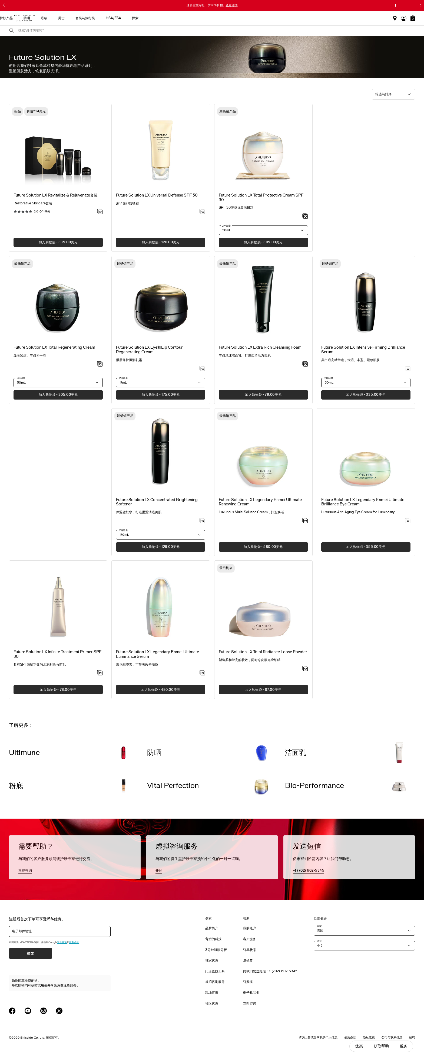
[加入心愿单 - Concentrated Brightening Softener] (202, 521)
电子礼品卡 (251, 993)
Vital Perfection (173, 786)
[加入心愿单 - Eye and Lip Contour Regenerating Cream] (202, 369)
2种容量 (226, 225)
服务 (404, 1046)
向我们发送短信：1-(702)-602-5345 (270, 971)
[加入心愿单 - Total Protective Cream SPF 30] (305, 216)
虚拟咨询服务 (215, 982)
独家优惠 (211, 960)
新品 (171, 18)
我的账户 (249, 928)
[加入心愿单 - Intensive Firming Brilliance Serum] (407, 369)
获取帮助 (381, 1046)
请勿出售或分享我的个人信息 (318, 1037)
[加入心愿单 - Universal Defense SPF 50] (202, 212)
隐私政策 (62, 942)
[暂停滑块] (395, 5)
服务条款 (74, 942)
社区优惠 (211, 1003)
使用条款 (350, 1037)
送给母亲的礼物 (118, 18)
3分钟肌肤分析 (216, 950)
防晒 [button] (212, 18)
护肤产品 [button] (191, 18)
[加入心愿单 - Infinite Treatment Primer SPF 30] (100, 673)
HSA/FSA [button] (298, 18)
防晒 (154, 753)
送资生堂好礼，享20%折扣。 (212, 5)
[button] (412, 18)
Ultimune (24, 753)
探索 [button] (320, 18)
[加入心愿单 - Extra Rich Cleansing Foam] (305, 364)
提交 (30, 953)
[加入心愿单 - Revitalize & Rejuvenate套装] (100, 212)
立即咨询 (25, 870)
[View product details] (58, 148)
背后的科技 (213, 939)
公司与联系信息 (392, 1037)
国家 (319, 926)
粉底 (16, 786)
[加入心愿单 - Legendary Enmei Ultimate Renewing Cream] (305, 521)
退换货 (248, 960)
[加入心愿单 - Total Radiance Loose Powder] (305, 669)
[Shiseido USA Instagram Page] (43, 1011)
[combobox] (216, 30)
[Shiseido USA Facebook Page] (12, 1011)
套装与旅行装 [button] (270, 18)
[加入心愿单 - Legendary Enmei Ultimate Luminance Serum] (202, 673)
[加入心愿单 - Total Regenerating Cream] (100, 364)
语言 (319, 941)
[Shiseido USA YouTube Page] (28, 1011)
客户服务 (249, 939)
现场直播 (211, 993)
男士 (246, 18)
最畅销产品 (149, 18)
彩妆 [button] (229, 18)
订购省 (248, 982)
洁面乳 (295, 753)
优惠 (359, 1046)
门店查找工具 (215, 971)
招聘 (412, 1037)
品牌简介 (211, 928)
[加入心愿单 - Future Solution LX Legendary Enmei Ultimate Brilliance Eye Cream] (407, 521)
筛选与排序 (383, 94)
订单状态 (249, 950)
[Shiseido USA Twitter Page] (59, 1011)
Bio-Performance (314, 786)
